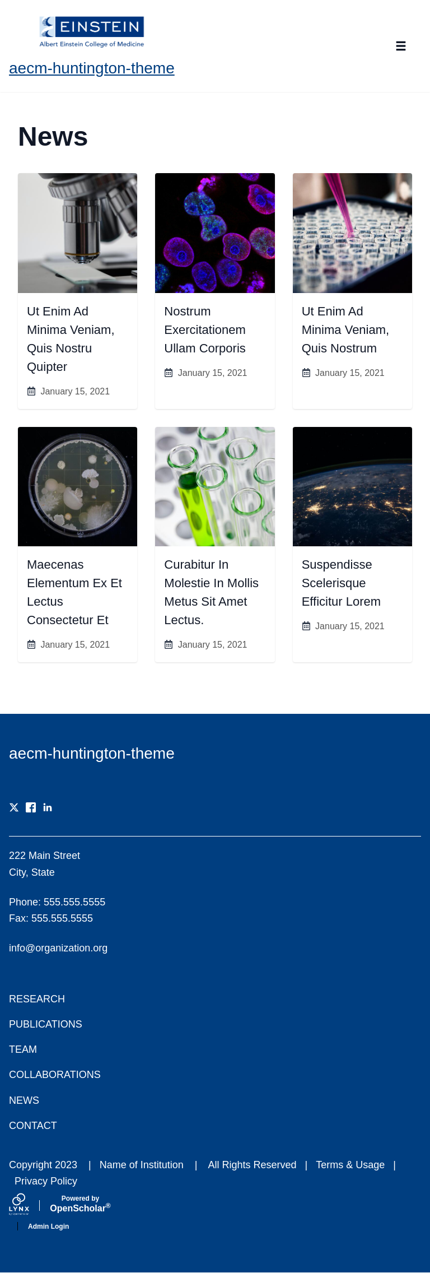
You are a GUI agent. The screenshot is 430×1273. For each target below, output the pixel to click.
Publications (45, 1024)
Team (23, 1049)
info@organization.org (58, 948)
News (24, 1100)
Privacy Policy (46, 1181)
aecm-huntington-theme (92, 68)
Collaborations (55, 1074)
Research (37, 999)
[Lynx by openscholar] (28, 1205)
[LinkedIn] (48, 807)
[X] (14, 807)
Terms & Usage (350, 1164)
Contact (33, 1125)
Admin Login (48, 1226)
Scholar (80, 1204)
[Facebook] (31, 807)
